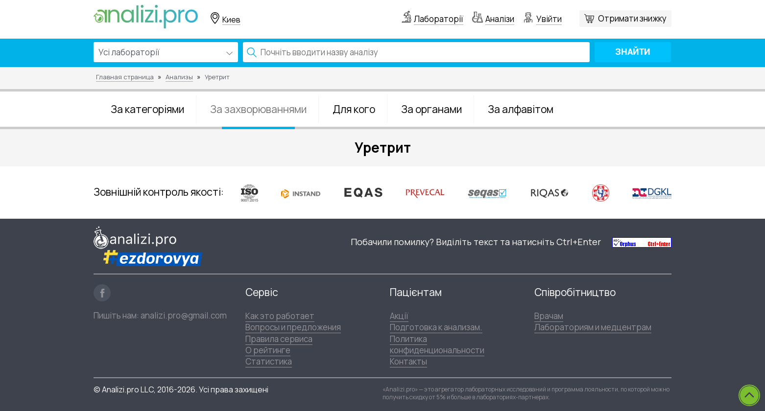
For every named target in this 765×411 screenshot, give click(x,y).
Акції (399, 315)
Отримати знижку (632, 18)
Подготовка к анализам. (436, 327)
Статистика (268, 361)
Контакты (408, 361)
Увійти (549, 18)
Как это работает (279, 315)
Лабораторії (438, 18)
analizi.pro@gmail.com (184, 315)
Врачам (548, 315)
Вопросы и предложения (293, 327)
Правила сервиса (278, 338)
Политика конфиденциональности (437, 344)
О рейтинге (267, 350)
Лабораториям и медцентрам (592, 327)
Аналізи (499, 18)
